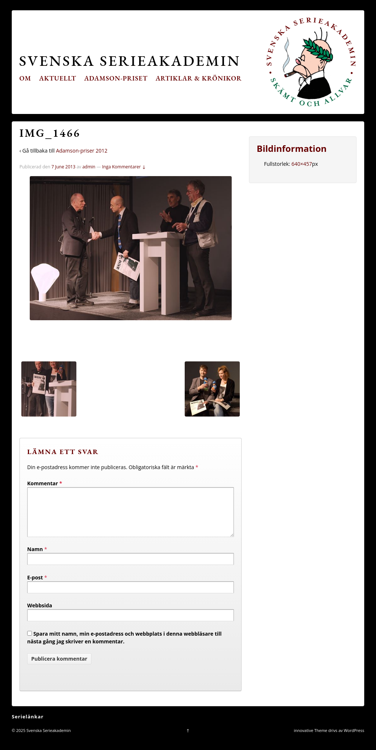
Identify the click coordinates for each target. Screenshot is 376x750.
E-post (35, 586)
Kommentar (44, 483)
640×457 (302, 163)
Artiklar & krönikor (199, 78)
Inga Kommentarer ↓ (124, 167)
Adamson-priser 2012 (81, 150)
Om (25, 78)
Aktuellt (57, 78)
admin (88, 167)
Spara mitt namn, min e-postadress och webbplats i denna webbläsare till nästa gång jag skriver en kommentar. (124, 646)
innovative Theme (310, 739)
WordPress (354, 739)
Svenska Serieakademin (130, 60)
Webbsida (39, 614)
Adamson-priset (116, 78)
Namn (35, 557)
